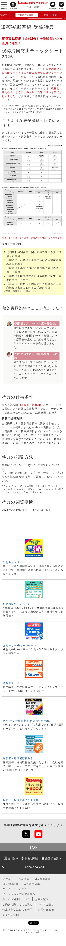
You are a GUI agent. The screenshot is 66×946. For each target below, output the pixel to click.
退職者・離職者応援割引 (18, 758)
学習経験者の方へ (27, 14)
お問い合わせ (46, 909)
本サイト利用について (16, 899)
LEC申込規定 (46, 904)
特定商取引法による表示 (17, 909)
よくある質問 (10, 914)
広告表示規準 (32, 883)
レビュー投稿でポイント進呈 (21, 800)
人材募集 (23, 878)
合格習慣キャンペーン (16, 603)
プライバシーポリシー (16, 889)
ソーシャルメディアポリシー (20, 894)
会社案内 (7, 878)
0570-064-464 (34, 867)
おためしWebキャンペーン (19, 645)
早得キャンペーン (14, 562)
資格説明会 (32, 858)
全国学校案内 (53, 858)
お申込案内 (42, 899)
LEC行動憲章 (43, 878)
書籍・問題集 (50, 14)
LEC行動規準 (10, 883)
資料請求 (13, 858)
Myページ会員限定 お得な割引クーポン (27, 720)
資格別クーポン (12, 683)
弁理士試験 (33, 7)
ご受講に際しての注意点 (17, 904)
